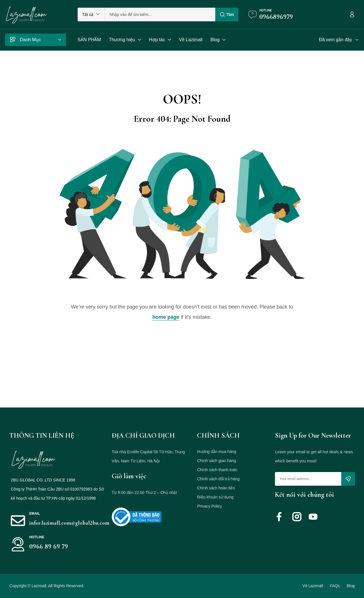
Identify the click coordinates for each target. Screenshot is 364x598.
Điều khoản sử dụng (215, 497)
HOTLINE (36, 537)
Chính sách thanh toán (217, 469)
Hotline (265, 10)
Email (34, 514)
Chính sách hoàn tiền (216, 488)
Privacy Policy (209, 506)
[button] (91, 14)
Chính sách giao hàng (216, 460)
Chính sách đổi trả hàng (218, 479)
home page (165, 317)
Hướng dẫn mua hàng (216, 451)
